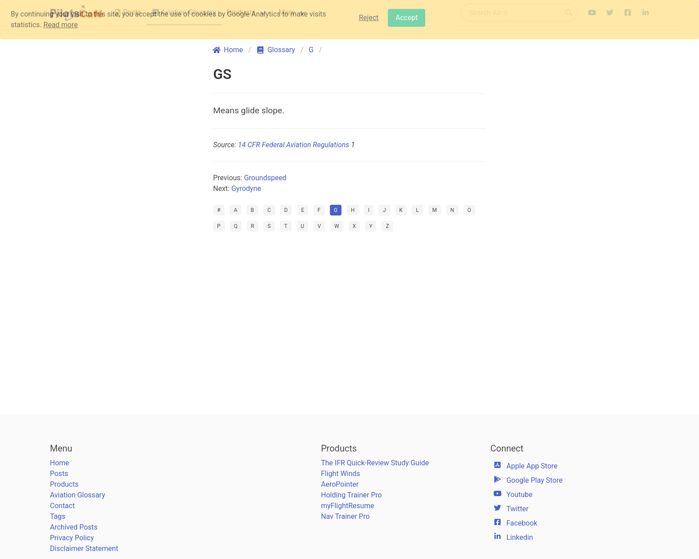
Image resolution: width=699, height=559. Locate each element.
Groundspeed (265, 178)
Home (59, 463)
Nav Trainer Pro (345, 516)
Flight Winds (340, 473)
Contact (62, 505)
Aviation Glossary (77, 495)
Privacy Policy (72, 538)
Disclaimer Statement (84, 548)
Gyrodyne (246, 188)
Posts (59, 473)
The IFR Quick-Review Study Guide (375, 463)
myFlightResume (347, 505)
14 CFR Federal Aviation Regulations (293, 145)
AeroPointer (339, 484)
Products (64, 484)
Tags (58, 516)
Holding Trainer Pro (351, 495)
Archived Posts (74, 527)
